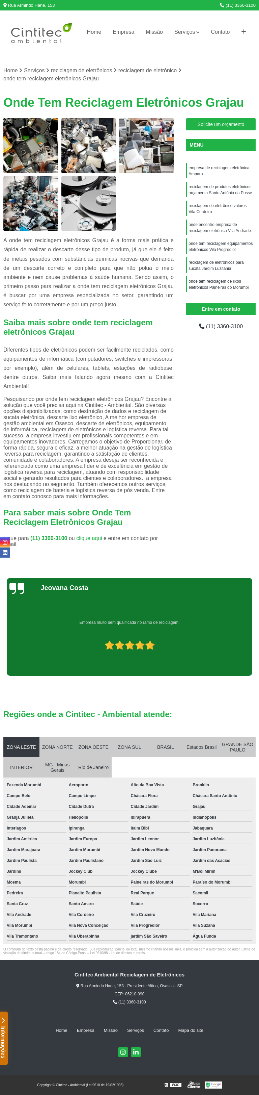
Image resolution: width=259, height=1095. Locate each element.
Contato (220, 32)
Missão (154, 32)
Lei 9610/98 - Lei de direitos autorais (117, 953)
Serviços (184, 32)
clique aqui (89, 538)
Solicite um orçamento (221, 124)
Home (94, 32)
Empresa (123, 32)
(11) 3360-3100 (238, 5)
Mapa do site (190, 1030)
